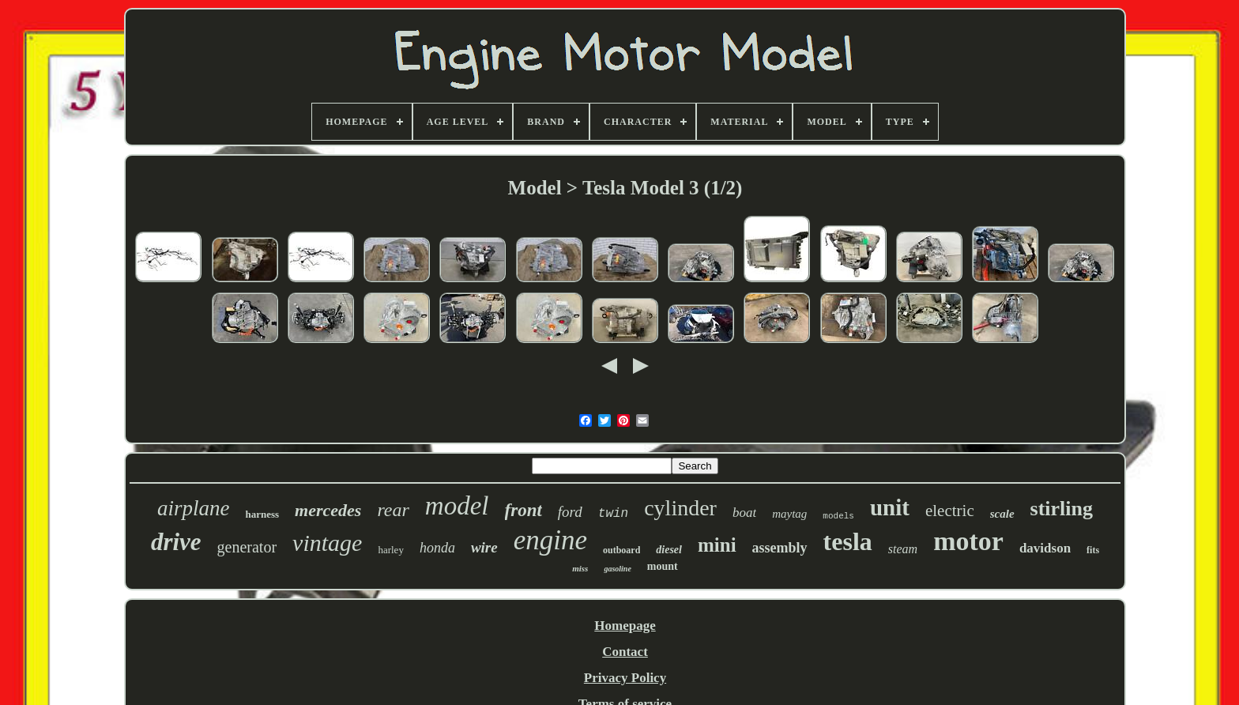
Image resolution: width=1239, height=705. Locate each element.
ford (570, 511)
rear (393, 510)
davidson (1045, 548)
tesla (847, 541)
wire (484, 547)
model (457, 506)
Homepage (624, 625)
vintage (327, 543)
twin (613, 514)
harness (262, 514)
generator (247, 547)
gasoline (617, 568)
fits (1092, 550)
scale (1002, 513)
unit (889, 507)
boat (744, 512)
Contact (625, 651)
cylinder (680, 508)
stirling (1061, 508)
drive (176, 542)
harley (390, 550)
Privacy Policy (625, 677)
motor (968, 541)
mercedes (328, 510)
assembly (780, 548)
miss (580, 568)
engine (550, 540)
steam (902, 549)
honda (437, 548)
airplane (193, 508)
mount (662, 566)
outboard (621, 550)
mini (717, 545)
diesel (669, 550)
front (523, 510)
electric (949, 510)
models (838, 516)
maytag (789, 513)
